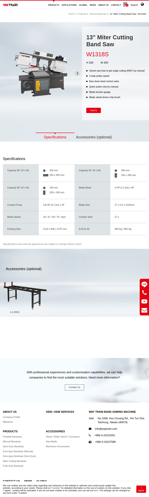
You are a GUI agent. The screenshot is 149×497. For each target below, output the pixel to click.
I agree (141, 489)
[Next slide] (77, 73)
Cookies (56, 488)
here (96, 490)
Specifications (55, 137)
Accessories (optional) (94, 137)
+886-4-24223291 (104, 439)
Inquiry (93, 110)
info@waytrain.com (106, 433)
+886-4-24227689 (105, 446)
